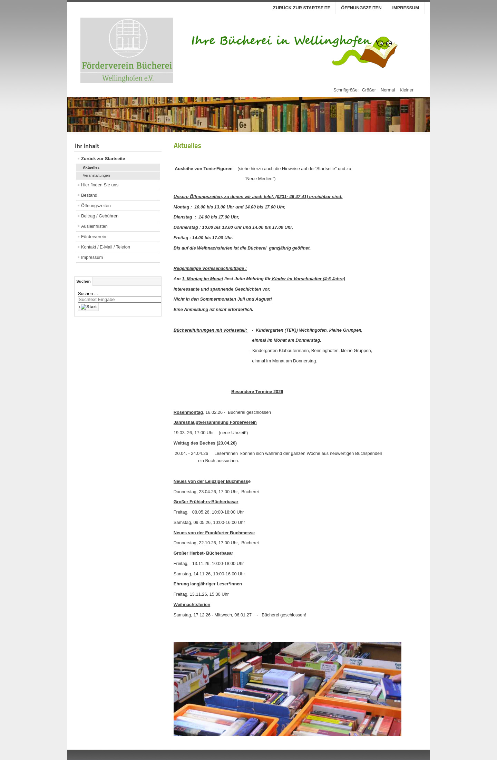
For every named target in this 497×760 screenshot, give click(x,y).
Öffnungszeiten (361, 7)
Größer (369, 89)
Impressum (405, 7)
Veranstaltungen (96, 175)
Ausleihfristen (94, 226)
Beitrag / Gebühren (99, 215)
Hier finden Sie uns (99, 184)
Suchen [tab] (83, 281)
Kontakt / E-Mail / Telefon (105, 247)
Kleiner (406, 89)
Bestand (89, 195)
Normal (388, 89)
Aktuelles (91, 167)
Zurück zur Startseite (301, 7)
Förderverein (93, 236)
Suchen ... (88, 293)
